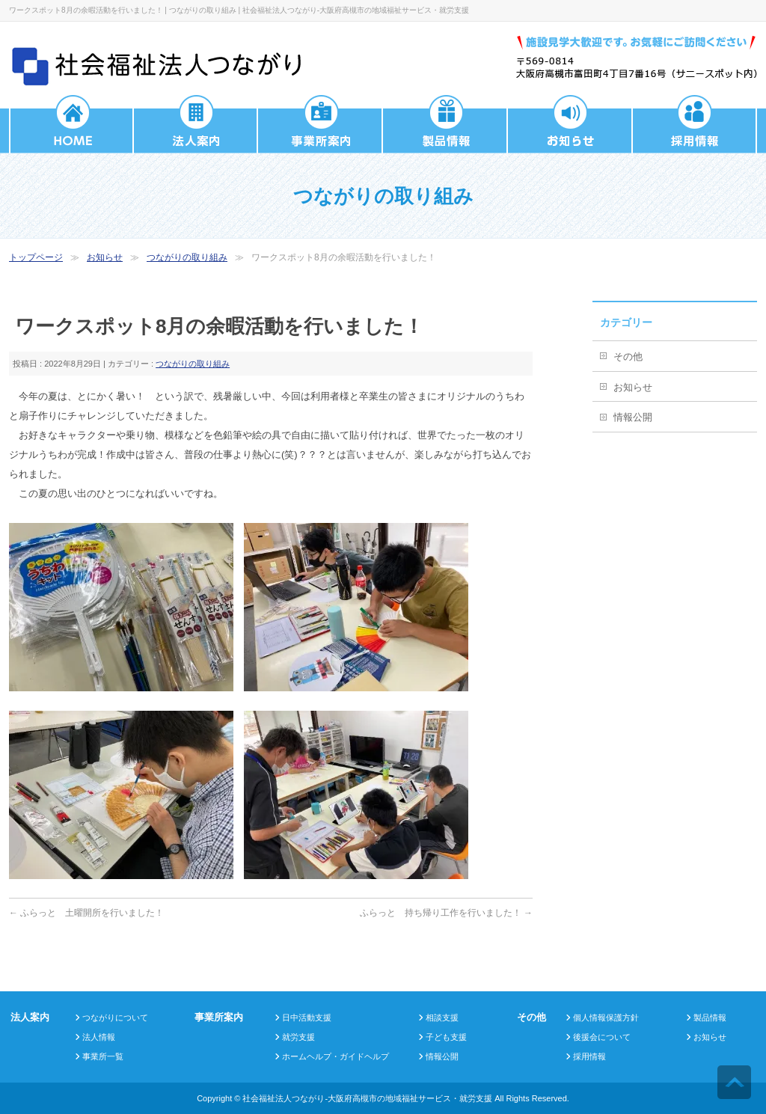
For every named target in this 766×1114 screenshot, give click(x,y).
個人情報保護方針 (606, 1017)
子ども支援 (446, 1036)
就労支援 (298, 1036)
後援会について (602, 1036)
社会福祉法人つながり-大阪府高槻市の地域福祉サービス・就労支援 (367, 1098)
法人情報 (98, 1036)
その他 (628, 356)
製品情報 (709, 1017)
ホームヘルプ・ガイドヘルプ (335, 1056)
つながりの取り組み (187, 257)
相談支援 (442, 1017)
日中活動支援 (306, 1017)
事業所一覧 (102, 1056)
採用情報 (589, 1056)
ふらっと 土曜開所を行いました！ (86, 913)
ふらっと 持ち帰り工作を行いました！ (446, 913)
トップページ (36, 257)
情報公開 (632, 417)
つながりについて (115, 1017)
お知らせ (105, 257)
